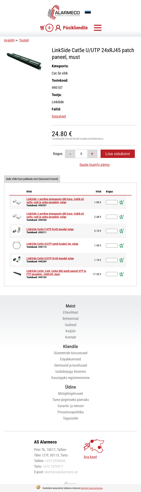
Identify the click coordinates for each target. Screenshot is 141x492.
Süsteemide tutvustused (70, 353)
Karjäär (71, 331)
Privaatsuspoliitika (71, 412)
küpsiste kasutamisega (92, 488)
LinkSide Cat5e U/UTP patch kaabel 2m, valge (52, 243)
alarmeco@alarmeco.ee (61, 472)
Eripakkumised (70, 359)
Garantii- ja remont (71, 406)
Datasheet (59, 116)
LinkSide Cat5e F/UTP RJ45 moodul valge (50, 229)
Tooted (24, 40)
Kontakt (70, 337)
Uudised (70, 325)
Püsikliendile (75, 28)
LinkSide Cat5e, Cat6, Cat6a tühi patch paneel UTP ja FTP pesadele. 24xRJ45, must (56, 272)
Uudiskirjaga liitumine (70, 371)
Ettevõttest (70, 312)
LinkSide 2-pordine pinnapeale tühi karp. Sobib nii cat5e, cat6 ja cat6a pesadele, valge (55, 215)
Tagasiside (70, 418)
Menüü (98, 28)
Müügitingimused (70, 393)
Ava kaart (90, 457)
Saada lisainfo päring (94, 165)
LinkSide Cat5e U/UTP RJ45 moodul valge (50, 258)
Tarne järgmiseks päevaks (70, 400)
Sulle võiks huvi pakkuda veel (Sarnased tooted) (32, 179)
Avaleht (9, 40)
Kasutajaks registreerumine (70, 378)
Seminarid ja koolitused (70, 365)
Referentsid (70, 318)
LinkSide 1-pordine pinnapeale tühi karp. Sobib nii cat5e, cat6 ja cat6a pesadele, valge (55, 200)
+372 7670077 (53, 466)
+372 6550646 (55, 461)
